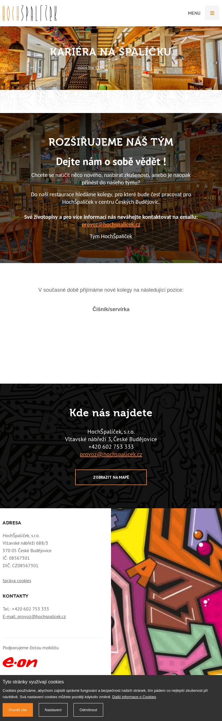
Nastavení (53, 710)
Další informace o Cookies (134, 697)
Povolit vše (18, 710)
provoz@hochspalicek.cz (111, 224)
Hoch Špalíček (90, 67)
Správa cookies (17, 580)
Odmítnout (88, 710)
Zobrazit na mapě (111, 477)
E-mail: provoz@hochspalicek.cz (34, 616)
